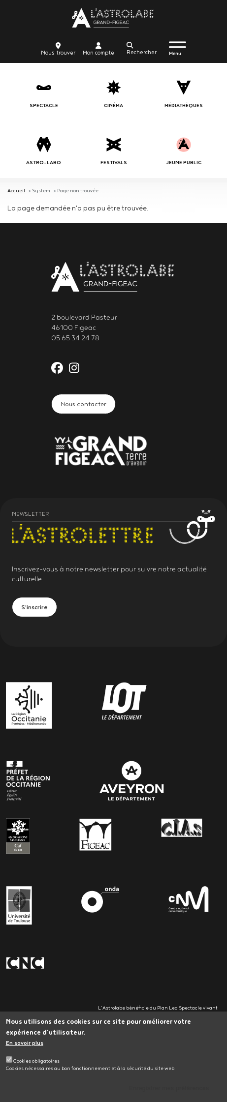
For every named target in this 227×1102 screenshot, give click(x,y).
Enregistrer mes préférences (169, 1091)
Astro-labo (43, 162)
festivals (113, 162)
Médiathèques (183, 105)
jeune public (183, 162)
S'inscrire (34, 607)
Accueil (16, 190)
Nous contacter (83, 404)
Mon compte (98, 49)
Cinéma (113, 105)
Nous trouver (58, 49)
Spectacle (44, 105)
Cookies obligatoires (36, 1064)
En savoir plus (24, 1046)
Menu (175, 53)
